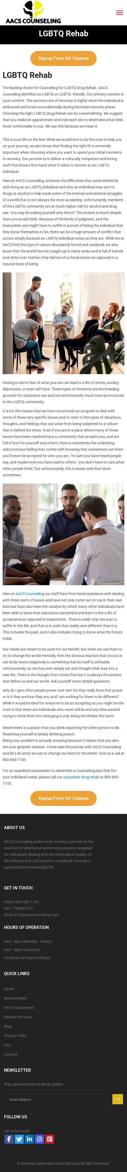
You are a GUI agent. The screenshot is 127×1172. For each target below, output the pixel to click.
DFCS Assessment (19, 1007)
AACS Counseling (29, 594)
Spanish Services (18, 1017)
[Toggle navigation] (119, 13)
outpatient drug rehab (81, 777)
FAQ (7, 1045)
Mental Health (15, 998)
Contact (10, 1054)
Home (9, 989)
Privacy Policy (15, 1036)
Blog (7, 1026)
